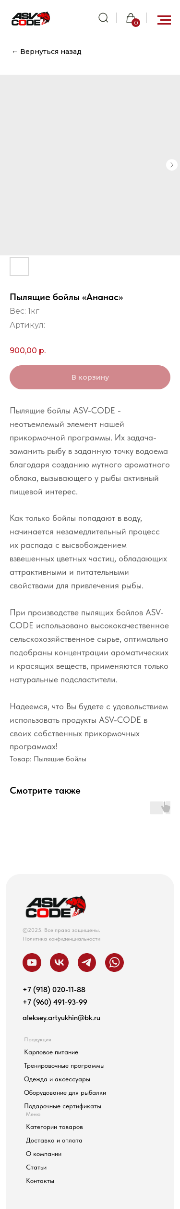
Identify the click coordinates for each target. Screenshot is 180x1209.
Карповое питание (51, 1052)
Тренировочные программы (64, 1066)
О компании (43, 1154)
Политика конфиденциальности (61, 938)
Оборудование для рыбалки (65, 1093)
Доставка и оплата (54, 1140)
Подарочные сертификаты (62, 1106)
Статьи (36, 1167)
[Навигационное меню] (164, 20)
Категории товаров (54, 1127)
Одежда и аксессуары (57, 1079)
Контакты (40, 1181)
